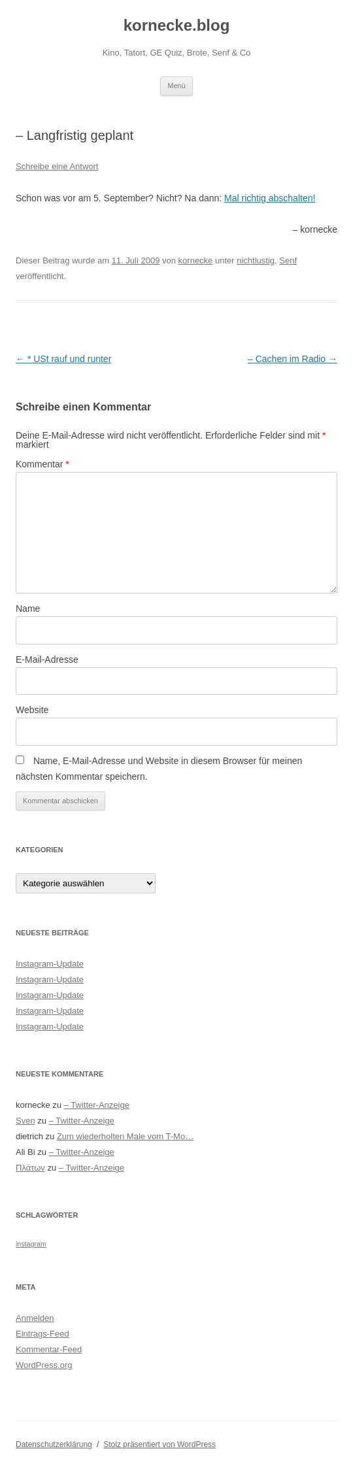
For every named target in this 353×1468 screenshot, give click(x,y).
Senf (288, 260)
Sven (25, 1121)
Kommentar (42, 464)
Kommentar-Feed (49, 1349)
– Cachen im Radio (292, 359)
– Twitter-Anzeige (96, 1105)
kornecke (195, 260)
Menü (176, 86)
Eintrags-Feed (42, 1334)
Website (32, 710)
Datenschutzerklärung (54, 1444)
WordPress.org (44, 1365)
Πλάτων (30, 1168)
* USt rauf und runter (63, 359)
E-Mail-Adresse (47, 659)
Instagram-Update (50, 964)
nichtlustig (256, 260)
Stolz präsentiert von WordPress (159, 1444)
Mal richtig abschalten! (269, 198)
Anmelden (35, 1318)
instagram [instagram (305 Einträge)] (31, 1244)
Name (28, 608)
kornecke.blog (177, 25)
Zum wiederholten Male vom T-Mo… (125, 1136)
